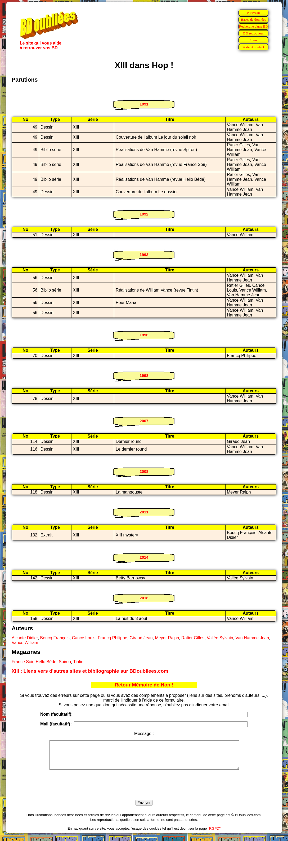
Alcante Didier (25, 638)
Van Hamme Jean (252, 638)
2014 (144, 557)
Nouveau (253, 13)
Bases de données (253, 19)
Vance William (25, 642)
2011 (144, 512)
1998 (144, 375)
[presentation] (144, 791)
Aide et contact (253, 47)
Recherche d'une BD (253, 26)
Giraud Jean (141, 638)
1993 (144, 254)
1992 (144, 214)
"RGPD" (214, 834)
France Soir (22, 661)
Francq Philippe (112, 638)
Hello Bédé (46, 661)
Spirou (65, 661)
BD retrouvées (253, 33)
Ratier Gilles (192, 638)
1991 (144, 104)
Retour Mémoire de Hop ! (144, 685)
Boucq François (55, 638)
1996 (144, 335)
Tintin (78, 661)
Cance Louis (84, 638)
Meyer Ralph (167, 638)
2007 (144, 421)
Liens (254, 40)
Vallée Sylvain (220, 638)
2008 (144, 471)
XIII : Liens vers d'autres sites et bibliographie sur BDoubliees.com (90, 671)
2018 (144, 598)
